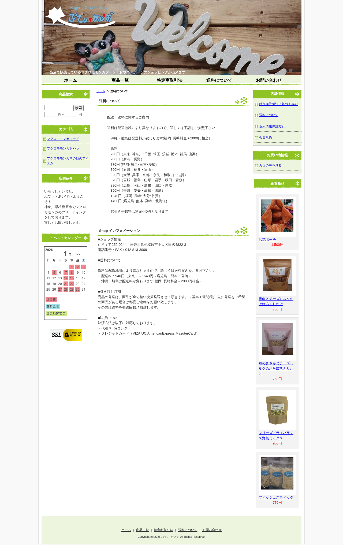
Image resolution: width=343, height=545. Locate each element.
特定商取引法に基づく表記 (278, 104)
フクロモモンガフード (63, 138)
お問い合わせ (269, 80)
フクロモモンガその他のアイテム (68, 161)
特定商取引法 (169, 80)
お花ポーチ (267, 240)
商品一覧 (120, 80)
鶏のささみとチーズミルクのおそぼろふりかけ (276, 368)
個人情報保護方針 (272, 126)
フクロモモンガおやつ (63, 148)
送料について (219, 80)
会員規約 (265, 137)
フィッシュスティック (276, 497)
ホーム (70, 80)
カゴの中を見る (270, 165)
